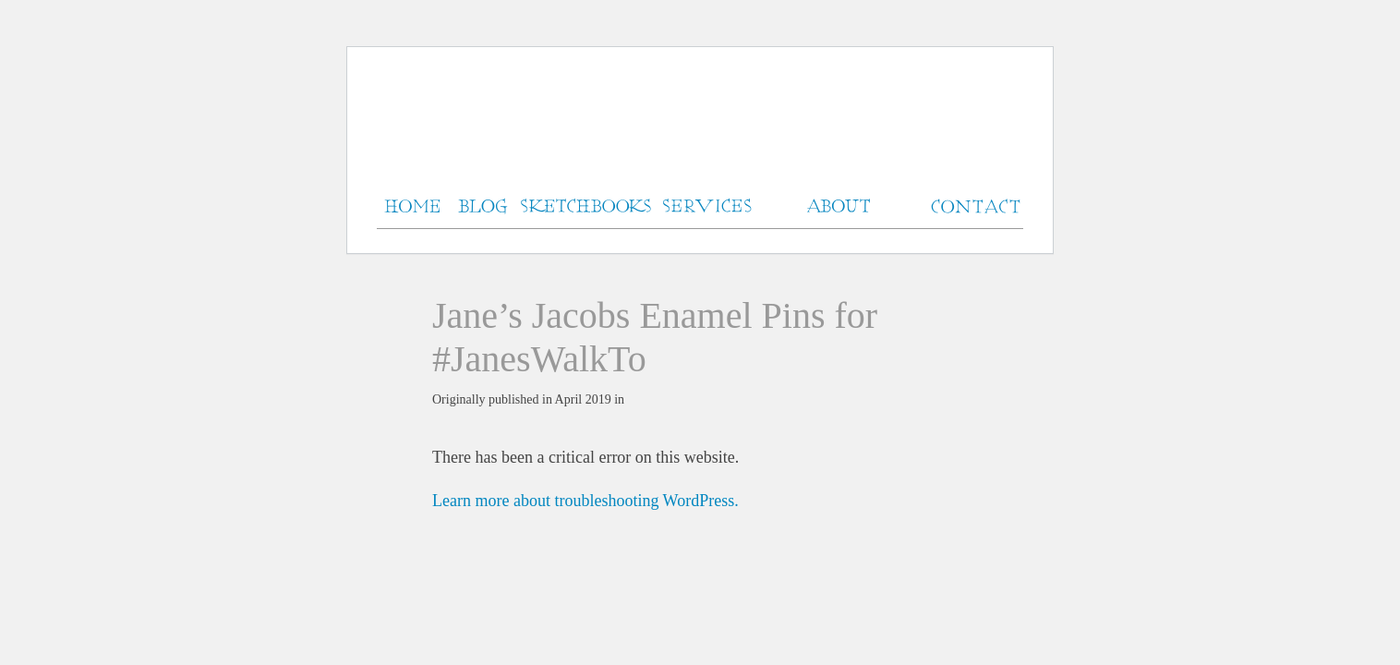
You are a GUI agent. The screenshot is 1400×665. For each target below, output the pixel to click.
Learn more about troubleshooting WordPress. (585, 500)
